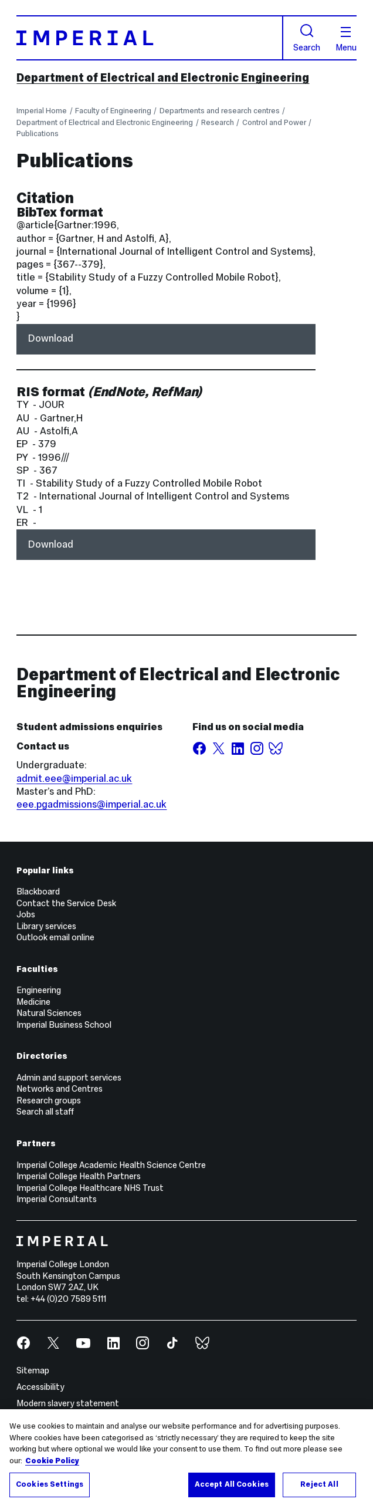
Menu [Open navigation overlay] (346, 39)
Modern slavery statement (67, 1403)
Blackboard (38, 891)
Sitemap (32, 1370)
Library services (46, 926)
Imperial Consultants (56, 1199)
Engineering (38, 990)
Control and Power (274, 122)
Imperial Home (41, 111)
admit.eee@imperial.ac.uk (74, 778)
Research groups (48, 1100)
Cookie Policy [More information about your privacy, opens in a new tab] (52, 1461)
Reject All (319, 1484)
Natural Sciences (49, 1013)
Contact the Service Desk (66, 903)
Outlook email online (55, 937)
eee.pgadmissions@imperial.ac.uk (91, 804)
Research (217, 122)
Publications (37, 134)
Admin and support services (68, 1077)
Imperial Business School (63, 1024)
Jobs (25, 914)
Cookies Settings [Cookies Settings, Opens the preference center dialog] (49, 1484)
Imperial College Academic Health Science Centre (111, 1165)
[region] (186, 1459)
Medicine (33, 1002)
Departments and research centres (220, 111)
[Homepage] (149, 37)
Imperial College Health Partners (78, 1176)
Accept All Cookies (232, 1484)
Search (306, 37)
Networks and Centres (59, 1088)
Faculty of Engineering (113, 111)
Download (50, 338)
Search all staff (45, 1111)
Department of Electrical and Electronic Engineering (162, 77)
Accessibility (40, 1387)
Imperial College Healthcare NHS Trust (90, 1188)
